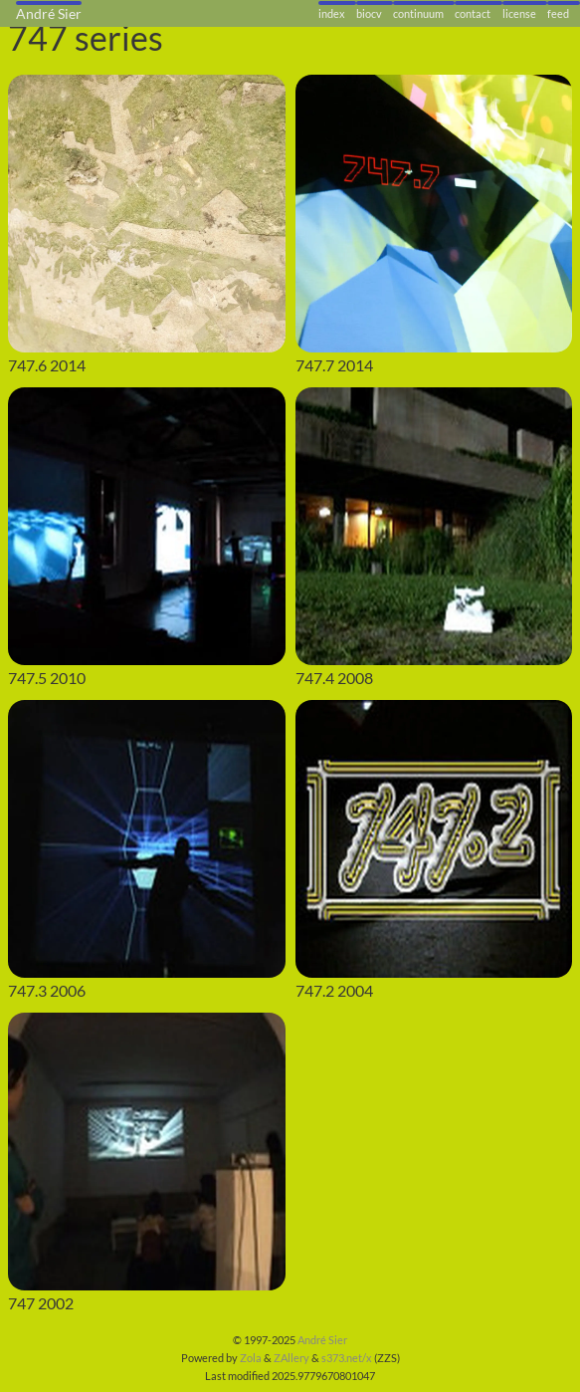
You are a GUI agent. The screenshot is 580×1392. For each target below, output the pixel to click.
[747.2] (434, 839)
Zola (251, 1357)
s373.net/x (346, 1357)
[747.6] (147, 213)
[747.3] (147, 839)
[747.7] (434, 213)
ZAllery (291, 1357)
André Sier (322, 1339)
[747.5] (147, 526)
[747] (147, 1151)
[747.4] (434, 526)
